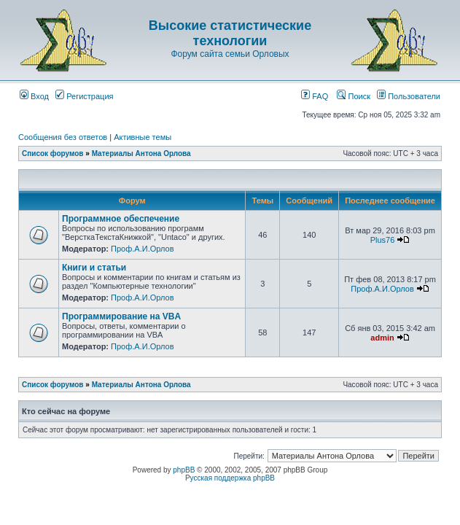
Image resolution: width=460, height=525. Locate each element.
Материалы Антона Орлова (141, 153)
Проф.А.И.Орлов (142, 248)
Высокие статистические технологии (230, 33)
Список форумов (53, 153)
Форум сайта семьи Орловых (230, 54)
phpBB (184, 470)
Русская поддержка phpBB (230, 478)
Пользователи (408, 96)
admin (382, 337)
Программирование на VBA (121, 316)
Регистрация (84, 96)
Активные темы (142, 137)
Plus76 (382, 240)
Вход (34, 96)
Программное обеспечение (120, 219)
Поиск (353, 96)
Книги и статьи (94, 267)
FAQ (314, 96)
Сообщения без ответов (62, 137)
